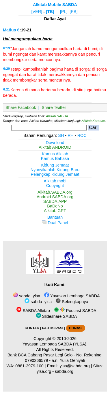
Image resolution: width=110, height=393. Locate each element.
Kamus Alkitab (55, 154)
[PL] (64, 11)
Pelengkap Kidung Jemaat (55, 174)
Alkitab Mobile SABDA (55, 4)
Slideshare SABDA (56, 316)
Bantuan (55, 217)
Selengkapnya (72, 301)
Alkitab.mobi (55, 181)
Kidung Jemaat (55, 165)
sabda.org (64, 371)
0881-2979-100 (29, 366)
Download (55, 142)
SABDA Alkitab (33, 310)
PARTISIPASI (52, 328)
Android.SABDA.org (55, 196)
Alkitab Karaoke (93, 120)
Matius (9, 30)
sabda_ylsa (26, 296)
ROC (82, 135)
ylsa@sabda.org (75, 366)
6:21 (6, 89)
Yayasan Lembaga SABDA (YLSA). (55, 344)
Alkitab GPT (55, 210)
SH (61, 135)
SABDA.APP (55, 201)
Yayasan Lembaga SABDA (72, 296)
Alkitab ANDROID (55, 147)
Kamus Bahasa (55, 158)
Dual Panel (55, 222)
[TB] (50, 11)
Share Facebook (20, 107)
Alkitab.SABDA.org (55, 192)
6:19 (6, 48)
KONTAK (32, 328)
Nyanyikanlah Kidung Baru (55, 169)
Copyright (55, 185)
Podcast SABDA (75, 310)
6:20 (6, 68)
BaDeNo (55, 206)
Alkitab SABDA (57, 116)
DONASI (75, 328)
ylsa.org (44, 371)
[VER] (36, 11)
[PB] (73, 11)
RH (71, 135)
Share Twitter (54, 107)
